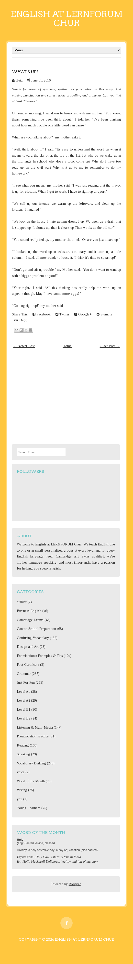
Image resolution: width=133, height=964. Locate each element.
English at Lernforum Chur (66, 18)
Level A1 (23, 691)
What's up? (25, 71)
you (19, 799)
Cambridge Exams (30, 620)
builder (22, 602)
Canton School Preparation (36, 629)
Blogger (75, 884)
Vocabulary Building (31, 763)
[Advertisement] (66, 397)
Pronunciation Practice (33, 736)
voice (20, 772)
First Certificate (28, 664)
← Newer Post (24, 346)
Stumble (104, 314)
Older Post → (110, 346)
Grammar (24, 674)
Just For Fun (26, 682)
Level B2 (23, 718)
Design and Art (28, 647)
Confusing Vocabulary (33, 638)
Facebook (42, 314)
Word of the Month (31, 781)
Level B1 (23, 709)
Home (67, 346)
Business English (29, 611)
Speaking (23, 754)
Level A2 (23, 700)
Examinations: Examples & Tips (40, 656)
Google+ (83, 314)
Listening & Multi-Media (35, 727)
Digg (20, 320)
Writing (22, 790)
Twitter (62, 314)
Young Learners (28, 808)
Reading (23, 745)
